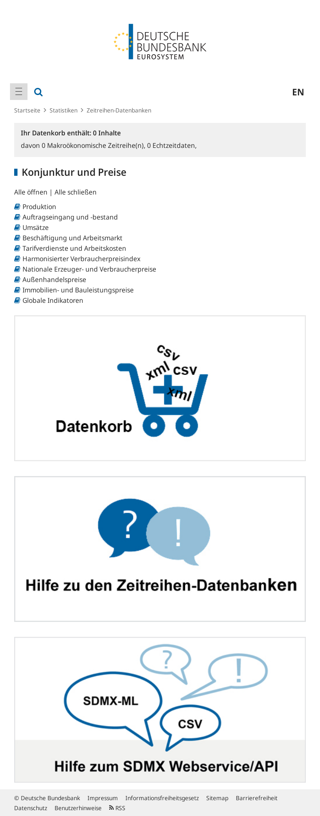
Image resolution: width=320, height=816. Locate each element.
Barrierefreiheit (257, 798)
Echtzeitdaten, (172, 145)
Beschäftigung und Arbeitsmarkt (72, 237)
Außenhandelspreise (54, 279)
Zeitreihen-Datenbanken (119, 110)
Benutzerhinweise (78, 808)
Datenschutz (30, 808)
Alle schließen (76, 192)
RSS (117, 808)
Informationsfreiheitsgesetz (162, 798)
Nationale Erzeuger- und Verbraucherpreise (89, 269)
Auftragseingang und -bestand (70, 217)
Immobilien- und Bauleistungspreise (78, 289)
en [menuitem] (298, 91)
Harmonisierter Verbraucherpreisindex (81, 258)
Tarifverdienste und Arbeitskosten (74, 248)
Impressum (103, 798)
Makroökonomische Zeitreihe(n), (94, 145)
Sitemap (217, 798)
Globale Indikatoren (52, 300)
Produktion (39, 206)
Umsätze (35, 227)
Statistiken (64, 110)
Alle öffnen (31, 192)
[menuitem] (19, 91)
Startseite (27, 110)
